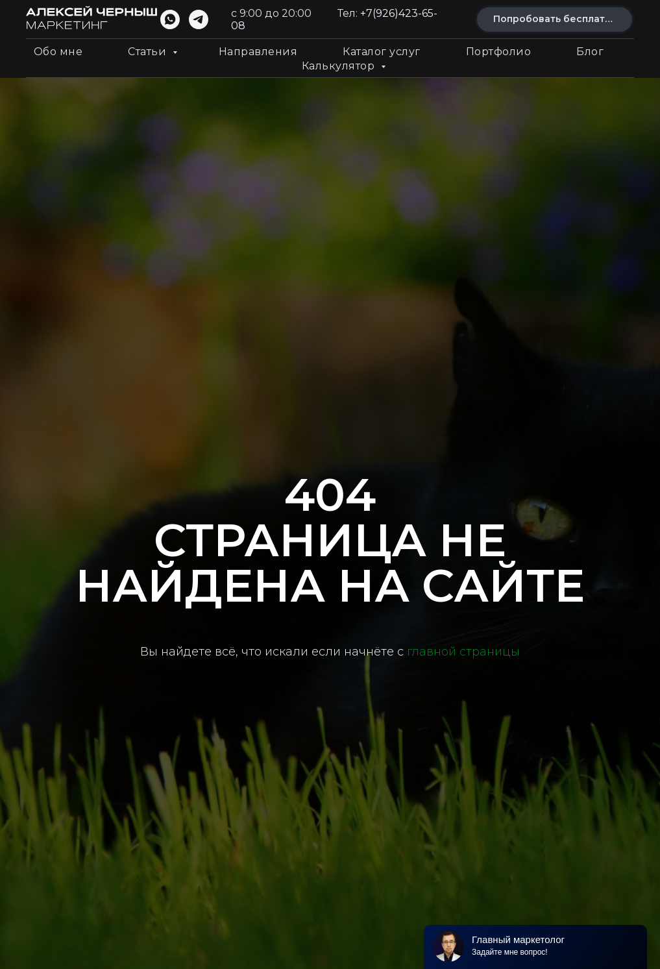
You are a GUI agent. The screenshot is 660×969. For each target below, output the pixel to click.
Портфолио (499, 51)
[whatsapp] (170, 19)
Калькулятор (340, 66)
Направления (258, 51)
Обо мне (58, 51)
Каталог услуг (382, 51)
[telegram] (198, 19)
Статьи (148, 51)
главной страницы (463, 651)
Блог (590, 51)
